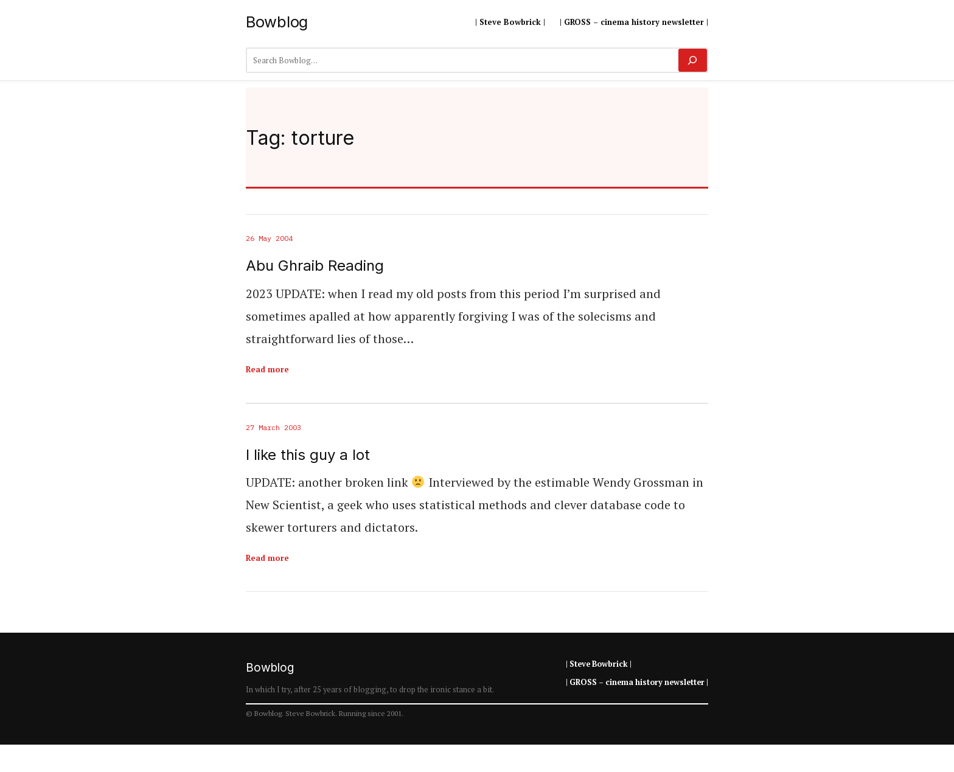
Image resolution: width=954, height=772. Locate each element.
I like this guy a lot (308, 455)
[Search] (692, 60)
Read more (267, 369)
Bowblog (277, 21)
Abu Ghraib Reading (315, 265)
